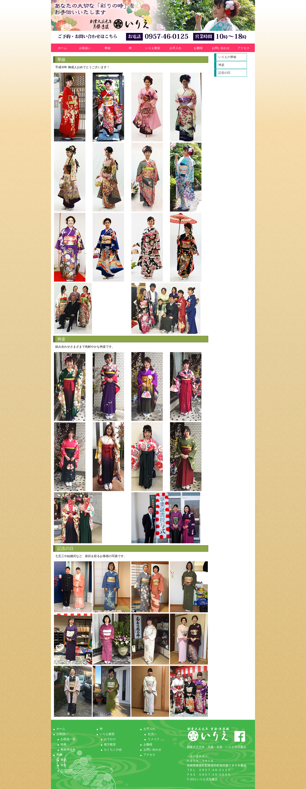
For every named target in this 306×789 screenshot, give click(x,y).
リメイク (154, 739)
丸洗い (152, 734)
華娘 (107, 48)
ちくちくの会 (113, 749)
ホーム (62, 48)
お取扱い (85, 48)
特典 (64, 744)
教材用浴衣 (68, 749)
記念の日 (224, 72)
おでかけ (110, 739)
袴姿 (221, 64)
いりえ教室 (152, 48)
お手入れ (175, 48)
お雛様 (198, 48)
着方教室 (110, 744)
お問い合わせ (221, 48)
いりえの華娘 (227, 57)
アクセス (243, 48)
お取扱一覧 (68, 739)
